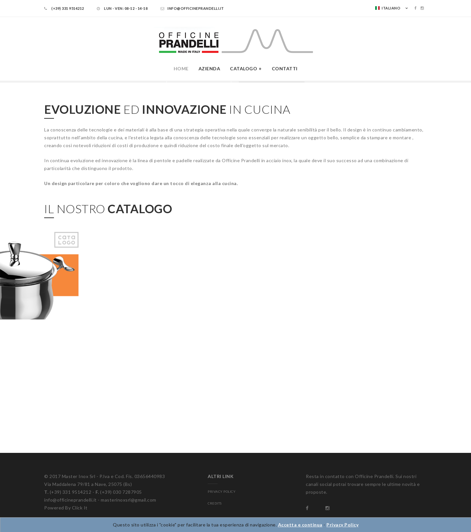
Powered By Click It (66, 507)
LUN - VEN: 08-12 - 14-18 (122, 8)
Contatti (285, 68)
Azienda (209, 68)
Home (181, 68)
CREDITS (215, 503)
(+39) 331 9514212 (64, 8)
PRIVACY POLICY (222, 491)
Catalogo (243, 68)
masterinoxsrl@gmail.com (128, 500)
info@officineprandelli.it (192, 8)
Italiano (387, 8)
